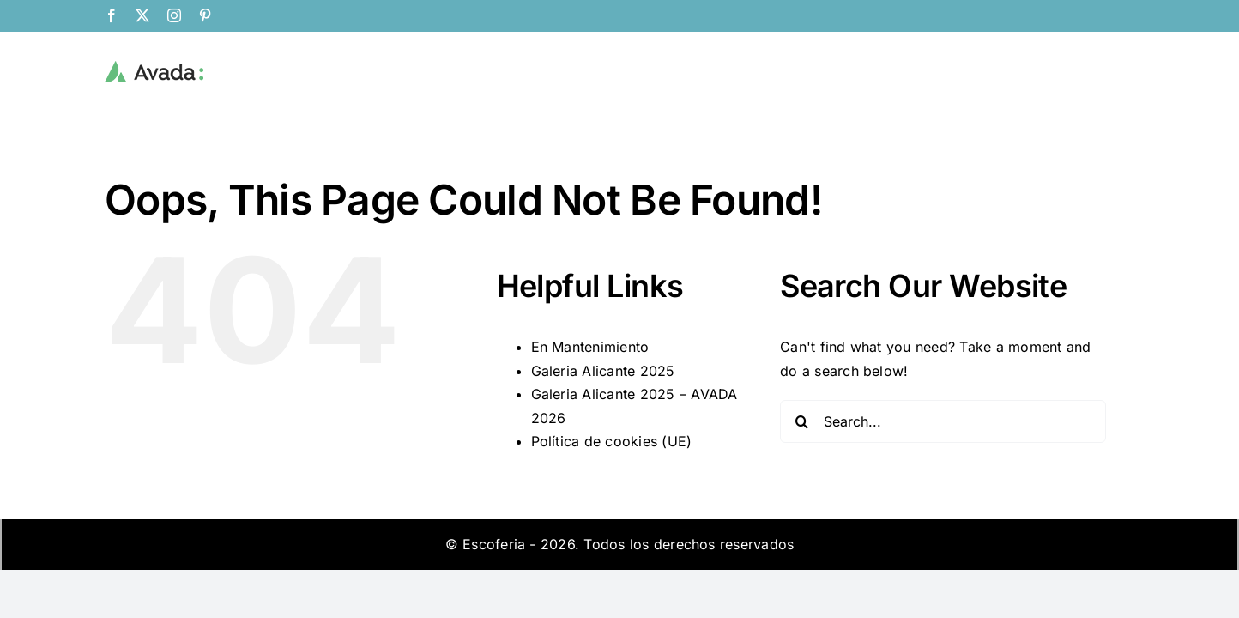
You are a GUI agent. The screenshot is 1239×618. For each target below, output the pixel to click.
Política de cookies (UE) (611, 441)
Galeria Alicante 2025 (603, 370)
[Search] (801, 421)
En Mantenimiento (590, 346)
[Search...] (943, 421)
